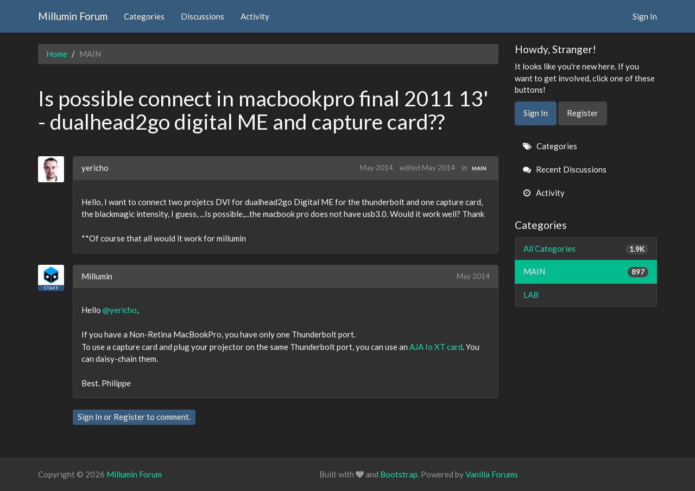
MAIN (479, 168)
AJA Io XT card (436, 347)
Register (129, 417)
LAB (531, 294)
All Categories (586, 248)
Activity (255, 16)
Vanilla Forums (491, 474)
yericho (95, 168)
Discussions (202, 16)
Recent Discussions (564, 169)
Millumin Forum (73, 16)
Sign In (645, 16)
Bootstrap (399, 474)
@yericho (120, 310)
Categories (144, 16)
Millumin (96, 276)
